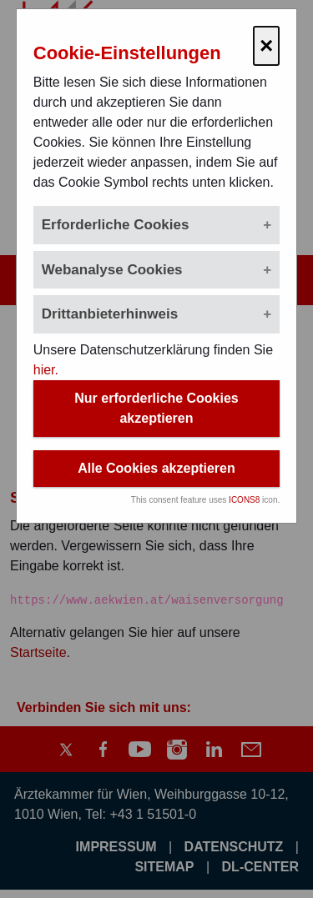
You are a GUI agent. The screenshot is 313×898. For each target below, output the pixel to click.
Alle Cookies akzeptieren (156, 468)
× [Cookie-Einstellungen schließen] (266, 45)
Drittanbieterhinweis (110, 314)
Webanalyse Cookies (112, 270)
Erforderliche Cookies (115, 225)
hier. (45, 370)
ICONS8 (244, 499)
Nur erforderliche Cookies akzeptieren (156, 408)
